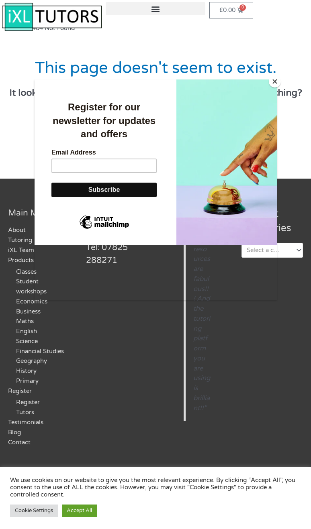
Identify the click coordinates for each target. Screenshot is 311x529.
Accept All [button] (79, 510)
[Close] (275, 81)
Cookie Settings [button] (34, 510)
